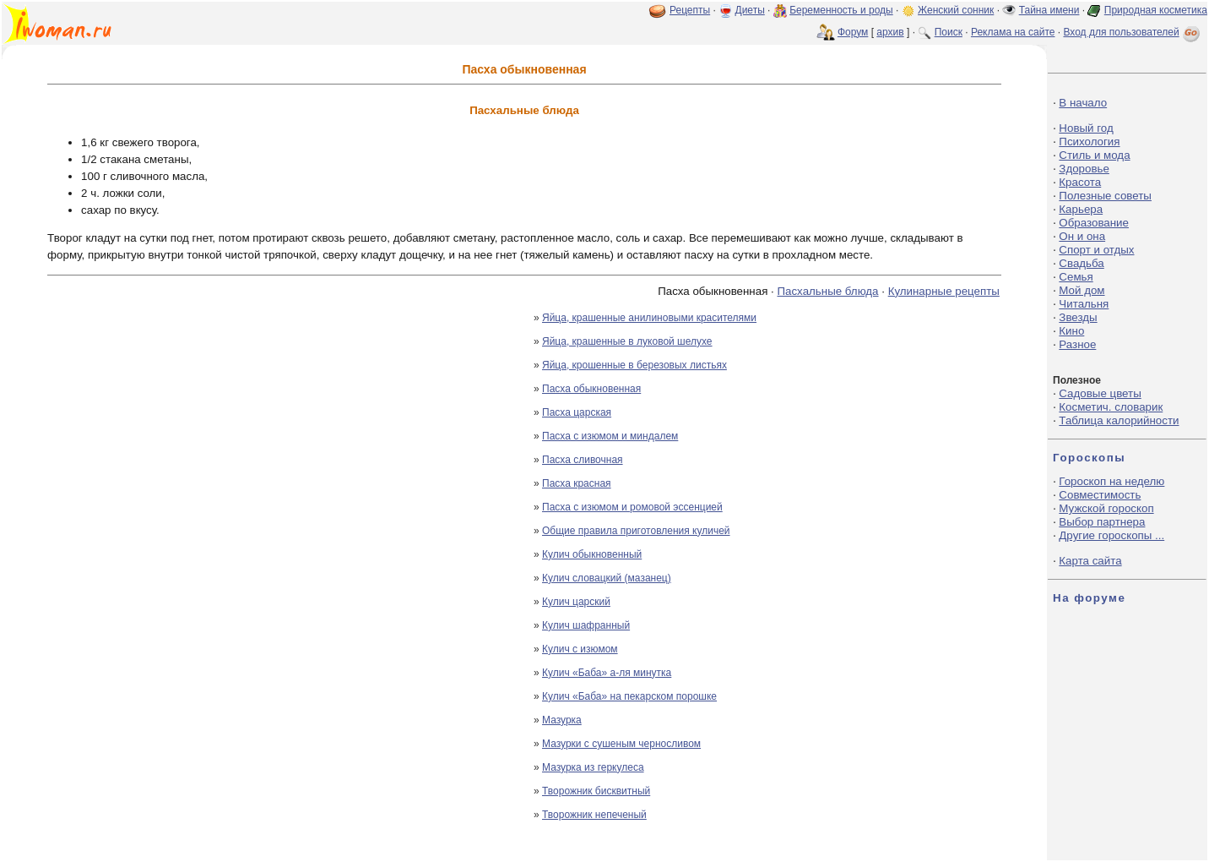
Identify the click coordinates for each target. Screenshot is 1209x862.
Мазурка (562, 720)
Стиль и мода (1094, 155)
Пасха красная (576, 483)
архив (889, 32)
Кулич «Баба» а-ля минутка (606, 673)
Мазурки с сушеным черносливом (621, 744)
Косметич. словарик (1111, 407)
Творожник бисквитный (596, 791)
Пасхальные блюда (827, 291)
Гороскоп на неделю (1111, 481)
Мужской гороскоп (1106, 508)
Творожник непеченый (594, 815)
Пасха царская (576, 412)
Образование (1094, 222)
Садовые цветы (1100, 393)
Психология (1089, 141)
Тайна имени (1049, 10)
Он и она (1082, 236)
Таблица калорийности (1119, 420)
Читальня (1084, 303)
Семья (1075, 276)
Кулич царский (576, 602)
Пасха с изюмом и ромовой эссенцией (632, 507)
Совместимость (1100, 494)
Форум (853, 32)
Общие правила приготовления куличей (636, 531)
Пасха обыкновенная (591, 389)
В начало (1083, 102)
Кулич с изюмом (580, 649)
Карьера (1081, 209)
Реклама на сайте (1013, 32)
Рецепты (690, 10)
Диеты (750, 10)
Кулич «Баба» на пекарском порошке (629, 696)
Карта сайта (1090, 560)
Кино (1071, 331)
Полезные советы (1105, 195)
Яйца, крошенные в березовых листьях (634, 365)
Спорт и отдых (1096, 249)
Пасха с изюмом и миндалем (610, 436)
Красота (1080, 182)
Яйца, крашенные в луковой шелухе (627, 341)
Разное (1077, 344)
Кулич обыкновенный (592, 554)
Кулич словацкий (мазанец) (606, 578)
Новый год (1086, 128)
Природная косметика (1155, 10)
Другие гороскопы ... (1111, 535)
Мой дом (1081, 290)
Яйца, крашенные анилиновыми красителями (649, 318)
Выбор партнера (1102, 522)
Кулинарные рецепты (944, 291)
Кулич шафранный (586, 625)
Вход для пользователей (1133, 32)
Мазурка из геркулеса (593, 767)
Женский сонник (956, 10)
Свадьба (1081, 263)
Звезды (1078, 317)
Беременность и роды (841, 10)
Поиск (948, 32)
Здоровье (1084, 168)
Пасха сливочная (582, 460)
